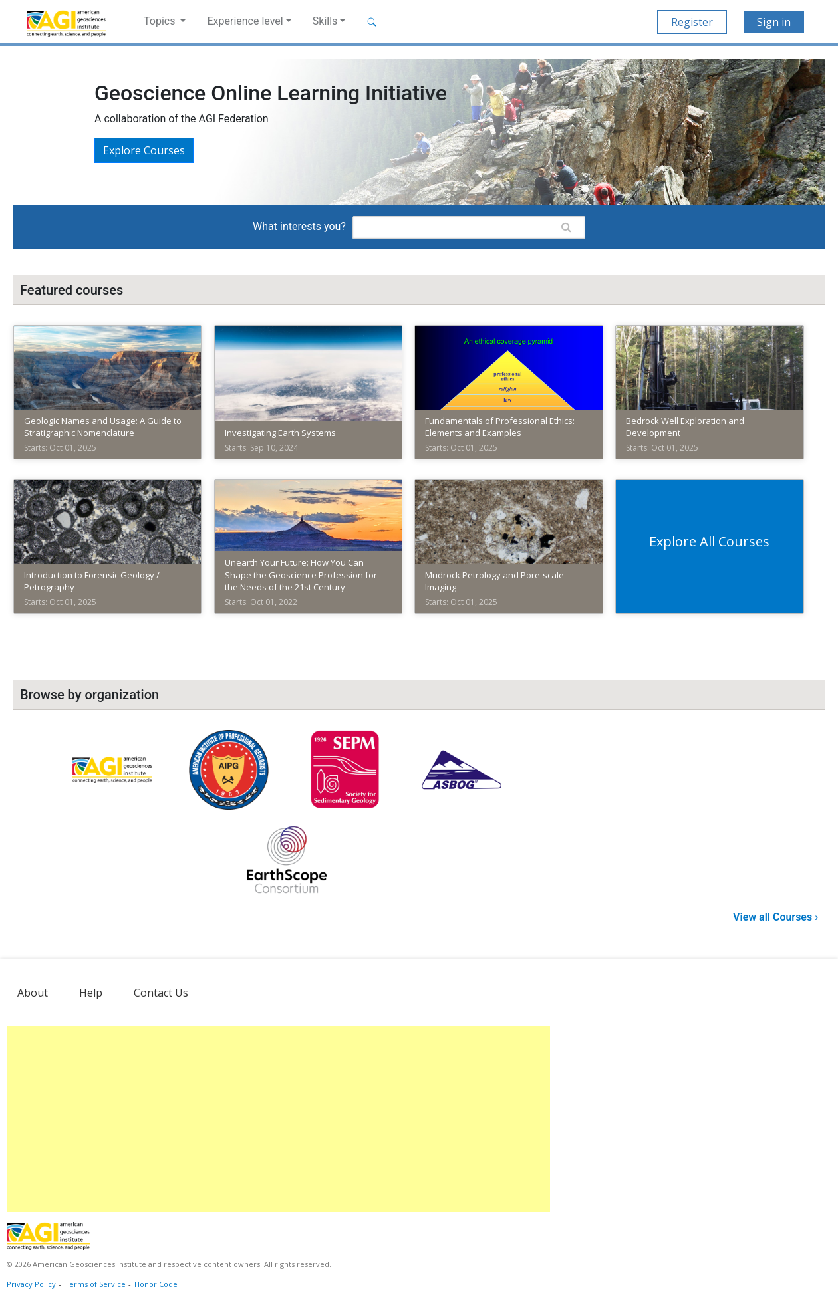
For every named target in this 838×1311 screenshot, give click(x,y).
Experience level (245, 21)
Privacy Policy (31, 1284)
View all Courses (774, 917)
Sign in (774, 22)
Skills (325, 21)
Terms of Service (95, 1284)
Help (90, 992)
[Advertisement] (278, 1119)
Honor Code (156, 1284)
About (32, 992)
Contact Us (161, 992)
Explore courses (144, 150)
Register (692, 22)
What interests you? (299, 226)
